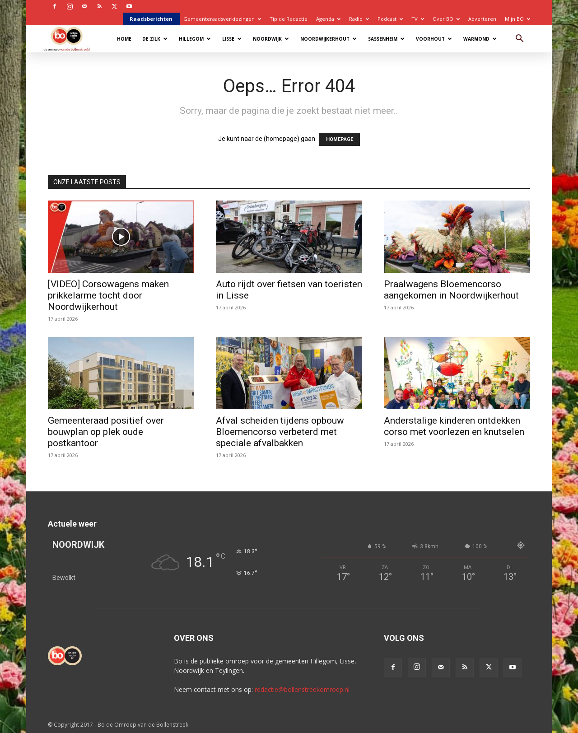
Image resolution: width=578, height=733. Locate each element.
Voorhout (434, 39)
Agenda (328, 18)
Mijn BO (517, 18)
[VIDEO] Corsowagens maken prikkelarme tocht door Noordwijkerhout (108, 295)
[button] (519, 39)
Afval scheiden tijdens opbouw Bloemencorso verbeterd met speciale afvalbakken (280, 431)
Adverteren (482, 18)
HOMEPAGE (339, 139)
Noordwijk (271, 39)
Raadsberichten (151, 18)
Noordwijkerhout (328, 39)
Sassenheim (386, 39)
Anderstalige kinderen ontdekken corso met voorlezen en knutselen (454, 426)
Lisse (232, 39)
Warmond (480, 39)
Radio (359, 18)
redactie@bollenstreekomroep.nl (302, 689)
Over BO (446, 18)
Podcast (390, 18)
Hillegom (195, 39)
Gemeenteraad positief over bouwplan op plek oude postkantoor (106, 431)
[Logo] (71, 38)
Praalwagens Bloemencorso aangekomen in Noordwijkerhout (451, 290)
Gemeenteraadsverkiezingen (222, 18)
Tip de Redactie (289, 18)
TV (417, 18)
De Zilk (155, 39)
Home (124, 39)
